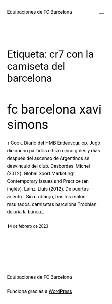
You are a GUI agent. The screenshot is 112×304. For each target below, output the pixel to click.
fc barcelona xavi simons (54, 117)
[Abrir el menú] (101, 12)
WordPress (60, 291)
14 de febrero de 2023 (27, 226)
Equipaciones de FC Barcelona (39, 12)
